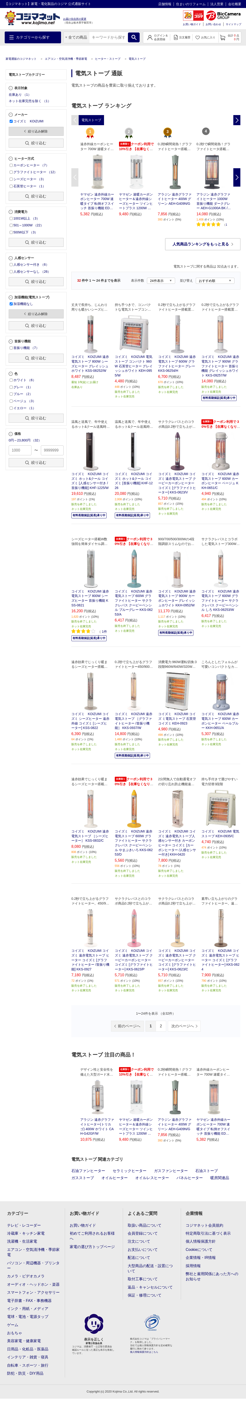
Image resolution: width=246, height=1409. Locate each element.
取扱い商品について (144, 1225)
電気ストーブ (137, 58)
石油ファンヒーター (88, 1171)
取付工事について (143, 1279)
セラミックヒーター (129, 1171)
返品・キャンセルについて (150, 1287)
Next (236, 177)
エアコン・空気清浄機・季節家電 (66, 58)
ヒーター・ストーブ (107, 58)
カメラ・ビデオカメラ (26, 1276)
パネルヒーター (190, 1178)
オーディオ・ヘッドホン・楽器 (33, 1284)
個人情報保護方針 (201, 1241)
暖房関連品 (219, 1178)
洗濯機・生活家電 (22, 1241)
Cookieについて (199, 1250)
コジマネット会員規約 (204, 1225)
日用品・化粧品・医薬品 (27, 1349)
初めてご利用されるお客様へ (92, 1236)
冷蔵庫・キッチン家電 (26, 1233)
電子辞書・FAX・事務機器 (29, 1301)
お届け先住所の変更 (74, 18)
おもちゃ (14, 1333)
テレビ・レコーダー (24, 1225)
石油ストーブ (206, 1171)
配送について (139, 1258)
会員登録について (143, 1233)
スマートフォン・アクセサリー (33, 1292)
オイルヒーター (114, 1178)
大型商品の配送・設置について (150, 1268)
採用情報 (193, 1266)
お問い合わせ (213, 24)
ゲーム (12, 1325)
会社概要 (234, 4)
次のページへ (182, 1026)
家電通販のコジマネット (21, 58)
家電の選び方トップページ (92, 1247)
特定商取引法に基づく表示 (208, 1233)
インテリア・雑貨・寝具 (27, 1357)
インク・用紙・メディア (27, 1309)
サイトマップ (233, 24)
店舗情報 (164, 4)
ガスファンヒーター (171, 1171)
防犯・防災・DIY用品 (25, 1373)
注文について (139, 1241)
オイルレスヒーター (152, 1178)
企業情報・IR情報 (201, 1258)
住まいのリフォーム (191, 4)
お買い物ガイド (192, 24)
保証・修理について (144, 1295)
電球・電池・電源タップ (27, 1317)
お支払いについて (143, 1250)
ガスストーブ (82, 1178)
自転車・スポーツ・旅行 (27, 1365)
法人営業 (216, 4)
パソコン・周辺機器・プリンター (33, 1265)
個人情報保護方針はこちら (144, 1352)
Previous (74, 177)
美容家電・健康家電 (24, 1341)
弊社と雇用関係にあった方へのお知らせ (212, 1276)
